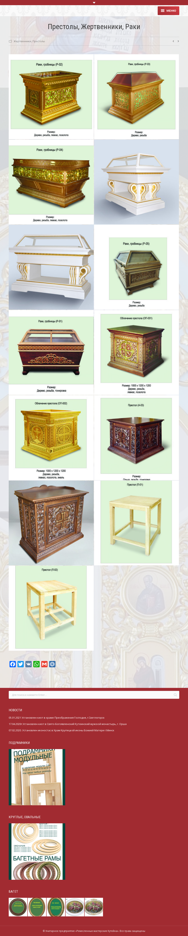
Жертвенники (22, 41)
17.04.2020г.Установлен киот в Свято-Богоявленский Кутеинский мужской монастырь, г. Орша (68, 724)
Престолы (38, 41)
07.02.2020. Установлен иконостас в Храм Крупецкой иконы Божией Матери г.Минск (61, 730)
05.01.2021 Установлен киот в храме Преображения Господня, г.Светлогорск (57, 717)
